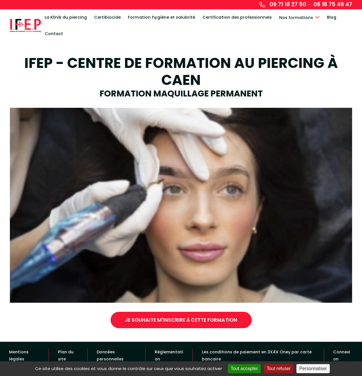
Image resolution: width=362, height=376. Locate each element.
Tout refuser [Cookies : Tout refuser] (278, 368)
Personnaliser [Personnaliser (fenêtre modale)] (313, 368)
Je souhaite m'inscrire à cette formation (181, 320)
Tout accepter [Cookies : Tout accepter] (244, 368)
